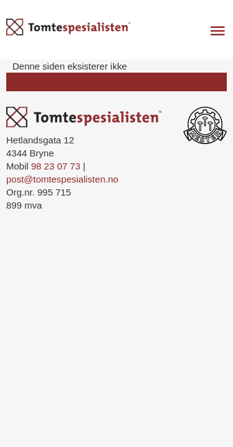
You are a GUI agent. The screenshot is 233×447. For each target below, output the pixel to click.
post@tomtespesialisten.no (62, 179)
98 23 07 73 (55, 166)
